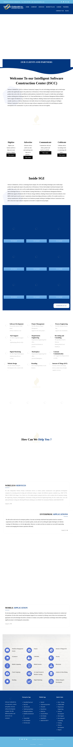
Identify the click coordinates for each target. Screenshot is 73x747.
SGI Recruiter (27, 722)
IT (24, 98)
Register (60, 729)
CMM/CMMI (61, 704)
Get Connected (14, 240)
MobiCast (43, 711)
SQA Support (61, 716)
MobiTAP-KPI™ (44, 720)
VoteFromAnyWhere (28, 709)
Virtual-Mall (26, 718)
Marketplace (50, 7)
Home (27, 7)
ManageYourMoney (28, 711)
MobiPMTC (43, 718)
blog (67, 10)
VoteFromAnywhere (45, 704)
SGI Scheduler (27, 720)
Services (41, 7)
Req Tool (26, 704)
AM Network (27, 706)
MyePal (42, 702)
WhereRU (43, 706)
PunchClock (43, 709)
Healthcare (35, 98)
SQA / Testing (61, 702)
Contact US (60, 10)
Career (59, 7)
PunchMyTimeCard (28, 702)
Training (66, 7)
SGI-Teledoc (43, 716)
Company (34, 7)
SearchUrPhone (44, 713)
